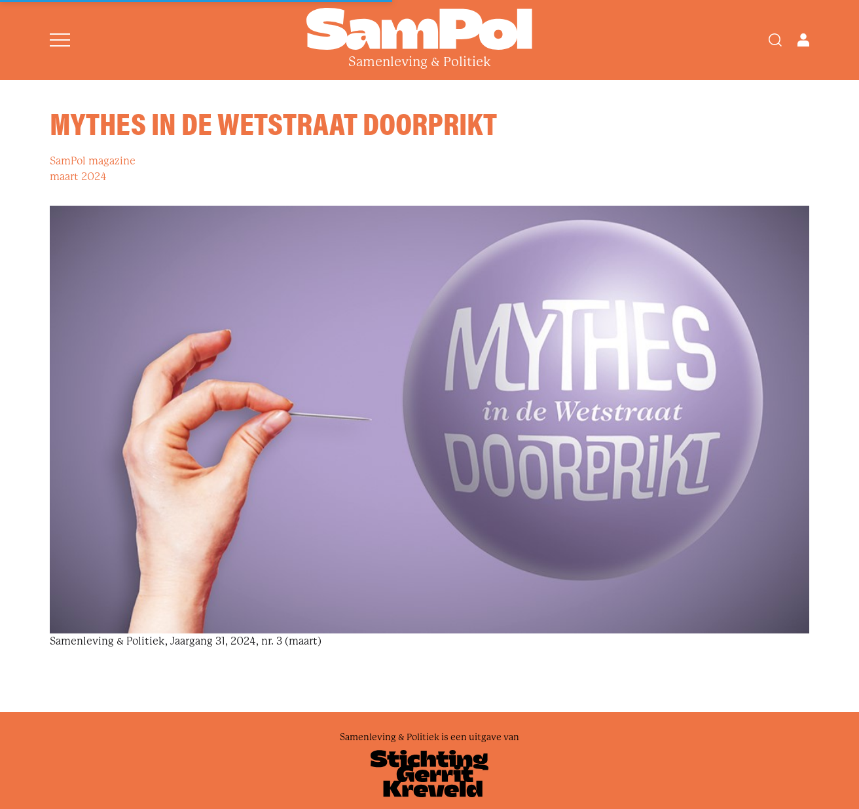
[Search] (775, 40)
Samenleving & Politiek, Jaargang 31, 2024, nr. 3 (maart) (185, 641)
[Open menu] (60, 40)
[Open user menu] (803, 40)
